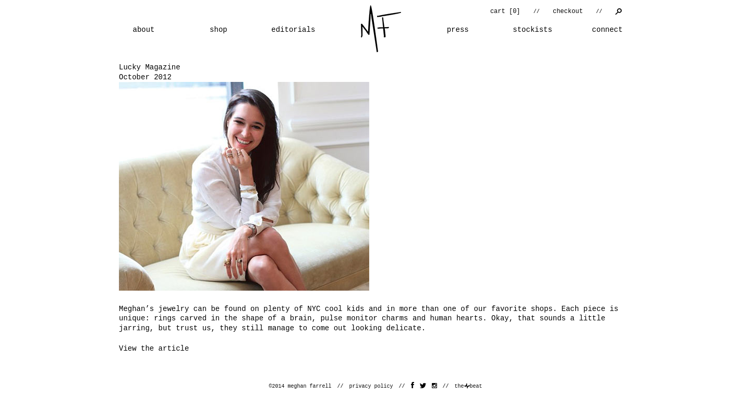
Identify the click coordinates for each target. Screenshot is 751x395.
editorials (293, 30)
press (458, 30)
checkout (568, 11)
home (381, 28)
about (143, 30)
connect (607, 30)
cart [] (505, 11)
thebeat (468, 386)
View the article (154, 348)
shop (218, 30)
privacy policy (371, 386)
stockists (532, 30)
